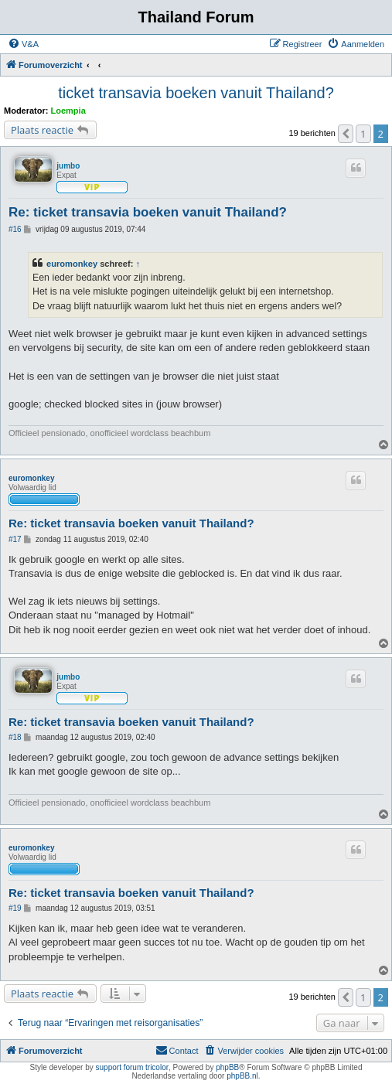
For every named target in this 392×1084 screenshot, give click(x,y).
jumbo (68, 166)
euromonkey (71, 263)
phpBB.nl (242, 1076)
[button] (345, 133)
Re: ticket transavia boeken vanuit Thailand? (148, 212)
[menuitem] (23, 44)
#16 (15, 229)
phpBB (227, 1067)
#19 (15, 908)
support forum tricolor (132, 1067)
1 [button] (363, 134)
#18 (15, 737)
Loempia (68, 110)
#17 (15, 539)
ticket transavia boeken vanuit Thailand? (196, 92)
